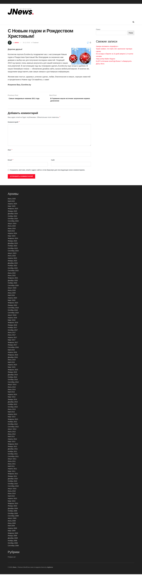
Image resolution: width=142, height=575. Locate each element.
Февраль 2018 (13, 323)
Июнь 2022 (12, 276)
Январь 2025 (12, 212)
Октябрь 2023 (13, 249)
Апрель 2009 (12, 529)
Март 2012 (11, 442)
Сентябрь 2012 (13, 427)
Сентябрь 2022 (13, 271)
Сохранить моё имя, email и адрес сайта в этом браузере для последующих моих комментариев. (47, 170)
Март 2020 (11, 301)
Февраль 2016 (13, 355)
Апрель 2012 (12, 440)
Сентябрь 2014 (13, 383)
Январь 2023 (12, 261)
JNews (14, 568)
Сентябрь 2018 (13, 313)
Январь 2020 (12, 306)
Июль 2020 (12, 291)
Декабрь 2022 (13, 264)
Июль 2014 (12, 388)
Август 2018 (12, 316)
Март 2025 (11, 207)
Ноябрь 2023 (12, 246)
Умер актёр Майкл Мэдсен (105, 59)
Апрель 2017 (12, 338)
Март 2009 (11, 531)
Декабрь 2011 (13, 450)
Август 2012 (12, 430)
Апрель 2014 (12, 395)
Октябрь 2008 (13, 544)
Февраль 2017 (13, 343)
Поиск (98, 29)
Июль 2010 (12, 492)
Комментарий (14, 123)
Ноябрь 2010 (12, 482)
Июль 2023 (12, 256)
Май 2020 (11, 296)
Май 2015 (11, 363)
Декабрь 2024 (13, 214)
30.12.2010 (26, 42)
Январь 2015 (12, 373)
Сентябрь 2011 (13, 457)
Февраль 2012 (13, 445)
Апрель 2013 (12, 415)
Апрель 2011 (12, 469)
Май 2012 (11, 437)
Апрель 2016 (12, 353)
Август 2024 (12, 224)
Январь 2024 (12, 241)
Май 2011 (11, 467)
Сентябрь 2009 (13, 516)
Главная (35, 42)
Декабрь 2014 (13, 375)
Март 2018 (11, 321)
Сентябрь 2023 (13, 251)
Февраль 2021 (13, 279)
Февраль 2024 (13, 239)
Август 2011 (12, 459)
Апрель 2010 (12, 499)
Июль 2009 (12, 521)
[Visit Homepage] (20, 11)
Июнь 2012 (12, 435)
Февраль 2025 (13, 209)
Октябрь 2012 (13, 425)
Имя (10, 150)
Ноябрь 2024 (12, 217)
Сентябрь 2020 (13, 286)
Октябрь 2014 (13, 380)
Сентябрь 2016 (13, 348)
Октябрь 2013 (13, 407)
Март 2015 (11, 368)
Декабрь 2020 (13, 281)
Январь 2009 (12, 536)
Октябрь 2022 (13, 269)
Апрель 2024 (12, 234)
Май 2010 (11, 497)
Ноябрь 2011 (12, 452)
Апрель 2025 (12, 204)
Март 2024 (11, 236)
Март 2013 (11, 417)
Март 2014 (11, 397)
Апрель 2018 (12, 318)
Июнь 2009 (12, 524)
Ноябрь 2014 (12, 378)
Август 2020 (12, 288)
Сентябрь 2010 (13, 487)
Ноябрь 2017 (12, 328)
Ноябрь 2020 (12, 283)
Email (10, 160)
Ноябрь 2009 (12, 511)
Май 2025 (11, 202)
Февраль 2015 (13, 370)
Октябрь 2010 (13, 484)
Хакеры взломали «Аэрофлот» (107, 46)
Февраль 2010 (13, 504)
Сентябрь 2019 (13, 308)
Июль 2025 (12, 199)
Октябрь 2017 (13, 331)
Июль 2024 (12, 226)
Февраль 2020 (13, 303)
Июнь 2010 (12, 494)
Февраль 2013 (13, 420)
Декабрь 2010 (13, 479)
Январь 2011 (12, 477)
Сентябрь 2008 (13, 546)
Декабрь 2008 (13, 539)
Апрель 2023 (12, 259)
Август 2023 (12, 254)
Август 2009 (12, 519)
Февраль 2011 (13, 474)
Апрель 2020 (12, 298)
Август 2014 (12, 385)
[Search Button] (133, 22)
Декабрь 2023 (13, 244)
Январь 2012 (12, 447)
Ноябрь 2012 (12, 422)
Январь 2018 (12, 326)
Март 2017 (11, 340)
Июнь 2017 (12, 336)
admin (17, 42)
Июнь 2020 (12, 293)
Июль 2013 (12, 410)
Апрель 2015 (12, 365)
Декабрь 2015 (13, 358)
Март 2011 (11, 472)
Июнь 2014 (12, 390)
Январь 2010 (12, 507)
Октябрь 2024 (13, 219)
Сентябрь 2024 (13, 222)
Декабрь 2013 (13, 402)
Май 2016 (11, 350)
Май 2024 (11, 231)
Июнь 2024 (12, 229)
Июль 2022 (12, 274)
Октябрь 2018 (13, 311)
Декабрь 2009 (13, 509)
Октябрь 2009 (13, 514)
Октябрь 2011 (13, 454)
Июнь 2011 (12, 464)
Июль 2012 (12, 432)
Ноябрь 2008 (12, 541)
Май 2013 (11, 412)
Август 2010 (12, 489)
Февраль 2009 (13, 534)
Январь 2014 (12, 400)
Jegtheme (50, 568)
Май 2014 (11, 393)
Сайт (53, 161)
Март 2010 (11, 502)
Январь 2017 (12, 345)
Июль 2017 (12, 333)
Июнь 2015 (12, 360)
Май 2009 (11, 526)
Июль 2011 (12, 462)
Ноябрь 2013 (12, 405)
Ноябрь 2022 (12, 266)
